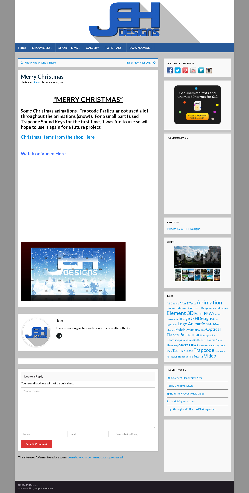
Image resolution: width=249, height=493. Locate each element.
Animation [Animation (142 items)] (209, 302)
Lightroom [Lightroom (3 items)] (172, 324)
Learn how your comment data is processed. (95, 457)
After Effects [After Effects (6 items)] (188, 303)
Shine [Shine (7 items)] (170, 345)
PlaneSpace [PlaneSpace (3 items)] (187, 340)
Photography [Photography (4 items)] (207, 335)
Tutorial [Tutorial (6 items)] (198, 356)
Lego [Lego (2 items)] (215, 319)
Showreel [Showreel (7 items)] (202, 345)
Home (22, 47)
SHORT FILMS (69, 47)
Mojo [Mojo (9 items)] (179, 330)
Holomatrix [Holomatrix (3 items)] (172, 319)
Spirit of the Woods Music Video (185, 393)
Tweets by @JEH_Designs (183, 228)
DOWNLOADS (140, 47)
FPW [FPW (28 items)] (208, 313)
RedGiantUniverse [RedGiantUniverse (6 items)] (204, 340)
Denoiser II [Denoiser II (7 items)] (194, 308)
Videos (36, 82)
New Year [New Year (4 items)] (200, 329)
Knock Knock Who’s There (40, 62)
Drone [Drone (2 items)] (213, 308)
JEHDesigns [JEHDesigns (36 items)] (201, 318)
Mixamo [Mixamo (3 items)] (171, 330)
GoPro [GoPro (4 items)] (217, 313)
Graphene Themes (43, 488)
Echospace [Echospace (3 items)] (222, 308)
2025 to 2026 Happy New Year (184, 377)
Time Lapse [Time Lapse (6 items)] (186, 350)
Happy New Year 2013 (139, 62)
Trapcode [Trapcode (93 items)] (203, 350)
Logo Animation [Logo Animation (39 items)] (193, 323)
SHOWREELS (42, 47)
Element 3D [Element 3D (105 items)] (180, 313)
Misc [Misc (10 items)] (216, 324)
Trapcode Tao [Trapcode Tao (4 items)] (185, 356)
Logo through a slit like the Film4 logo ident (192, 409)
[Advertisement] (197, 446)
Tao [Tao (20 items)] (175, 350)
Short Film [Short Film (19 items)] (187, 345)
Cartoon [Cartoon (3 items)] (171, 308)
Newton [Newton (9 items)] (189, 330)
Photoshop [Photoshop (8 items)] (174, 340)
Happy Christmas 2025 (180, 385)
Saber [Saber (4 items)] (219, 340)
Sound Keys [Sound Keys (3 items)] (215, 345)
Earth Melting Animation (181, 401)
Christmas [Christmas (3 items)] (180, 308)
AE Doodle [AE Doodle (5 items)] (173, 303)
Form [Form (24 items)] (198, 313)
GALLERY (92, 47)
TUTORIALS (114, 47)
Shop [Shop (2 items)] (176, 345)
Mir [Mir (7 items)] (210, 324)
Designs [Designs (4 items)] (205, 308)
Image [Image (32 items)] (184, 318)
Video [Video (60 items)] (210, 355)
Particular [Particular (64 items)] (189, 334)
